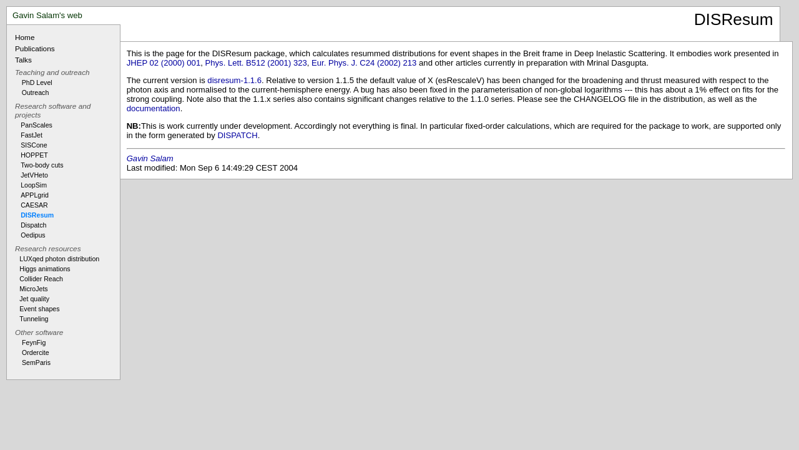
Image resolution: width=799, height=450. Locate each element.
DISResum (37, 215)
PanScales (36, 125)
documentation (153, 108)
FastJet (31, 135)
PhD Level (37, 82)
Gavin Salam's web (47, 15)
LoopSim (34, 185)
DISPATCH (237, 135)
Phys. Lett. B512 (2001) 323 (256, 63)
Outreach (35, 92)
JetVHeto (34, 175)
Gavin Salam (150, 158)
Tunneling (33, 318)
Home (24, 37)
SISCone (34, 145)
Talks (23, 60)
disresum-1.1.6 (234, 80)
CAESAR (34, 205)
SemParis (36, 362)
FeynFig (34, 342)
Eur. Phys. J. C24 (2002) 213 (363, 63)
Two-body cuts (42, 165)
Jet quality (34, 298)
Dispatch (33, 225)
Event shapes (39, 308)
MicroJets (33, 288)
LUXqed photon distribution (59, 258)
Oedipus (33, 235)
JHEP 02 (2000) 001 (164, 63)
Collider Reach (41, 278)
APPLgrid (35, 195)
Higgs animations (44, 268)
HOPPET (34, 155)
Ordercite (35, 352)
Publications (35, 48)
